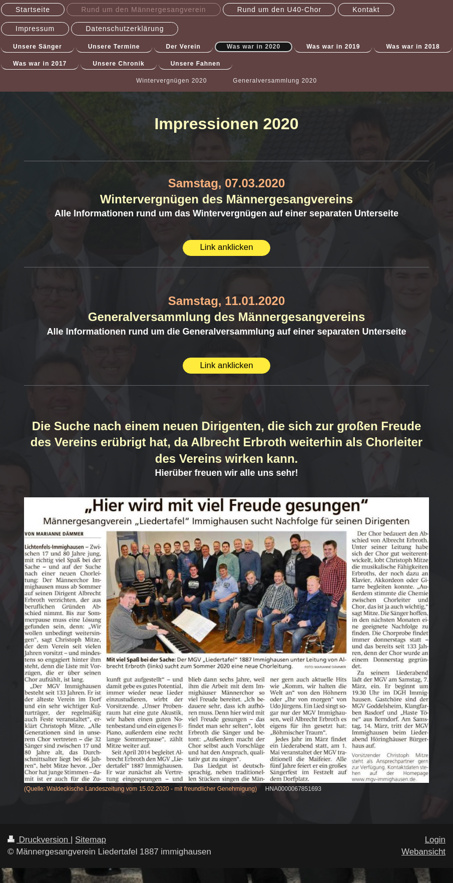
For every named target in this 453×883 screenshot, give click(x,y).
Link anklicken (226, 247)
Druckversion (39, 839)
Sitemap (90, 839)
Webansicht (423, 851)
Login (435, 839)
